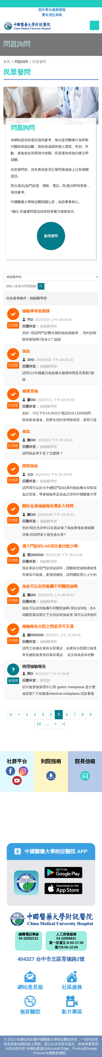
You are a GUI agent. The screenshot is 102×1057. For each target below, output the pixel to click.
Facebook (10, 771)
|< (11, 714)
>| (63, 723)
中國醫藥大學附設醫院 (51, 919)
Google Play (63, 872)
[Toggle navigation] (94, 25)
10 (39, 723)
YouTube (17, 780)
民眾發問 (39, 62)
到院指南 (51, 776)
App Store (63, 888)
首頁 (6, 62)
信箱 (85, 776)
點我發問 (51, 236)
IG (23, 771)
